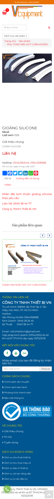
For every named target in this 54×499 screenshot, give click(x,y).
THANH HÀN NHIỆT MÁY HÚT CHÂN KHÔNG (24, 285)
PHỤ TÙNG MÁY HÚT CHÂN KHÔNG (27, 44)
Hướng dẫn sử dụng (27, 178)
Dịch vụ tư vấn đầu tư (14, 479)
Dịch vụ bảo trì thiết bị (15, 468)
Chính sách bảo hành (14, 387)
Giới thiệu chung (12, 431)
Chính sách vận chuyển (15, 381)
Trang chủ (10, 41)
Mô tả (7, 178)
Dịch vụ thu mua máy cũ (16, 462)
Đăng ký (45, 369)
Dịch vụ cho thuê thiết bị (16, 457)
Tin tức (7, 437)
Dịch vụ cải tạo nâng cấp (16, 473)
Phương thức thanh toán (16, 392)
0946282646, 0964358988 (28, 2)
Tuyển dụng (10, 442)
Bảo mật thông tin (13, 398)
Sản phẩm (25, 41)
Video (7, 184)
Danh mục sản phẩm (15, 36)
